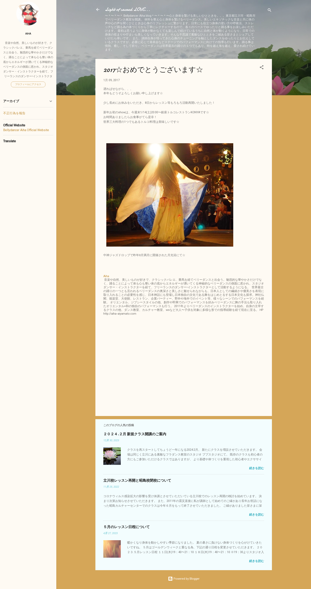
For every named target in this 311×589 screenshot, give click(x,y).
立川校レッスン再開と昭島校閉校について (137, 480)
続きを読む (256, 468)
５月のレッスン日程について (126, 527)
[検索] (269, 11)
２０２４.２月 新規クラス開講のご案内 (134, 434)
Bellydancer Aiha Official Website (26, 130)
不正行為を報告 (14, 113)
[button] (261, 68)
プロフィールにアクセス (28, 84)
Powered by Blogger (184, 578)
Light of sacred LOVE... (127, 9)
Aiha (28, 33)
